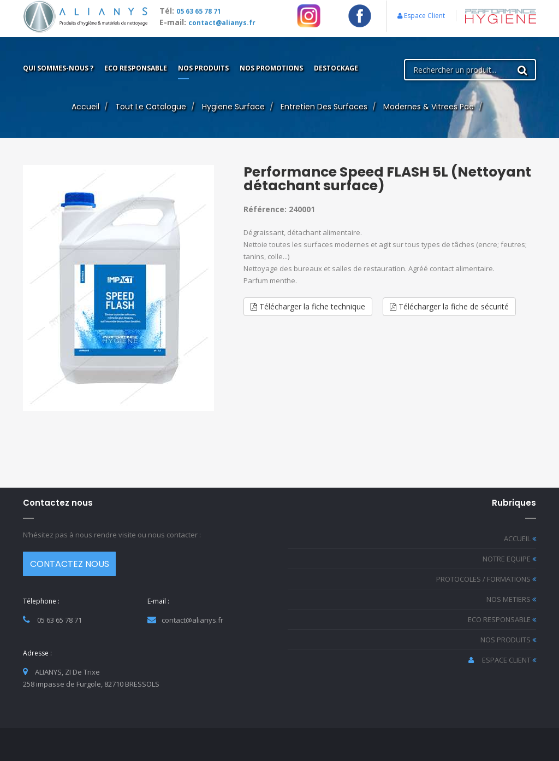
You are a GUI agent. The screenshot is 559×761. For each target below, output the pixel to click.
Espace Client (421, 15)
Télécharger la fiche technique (308, 306)
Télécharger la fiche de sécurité (449, 306)
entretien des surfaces (324, 106)
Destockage (336, 68)
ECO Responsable (135, 68)
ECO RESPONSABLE (502, 619)
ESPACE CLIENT (502, 660)
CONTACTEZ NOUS (69, 564)
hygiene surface (233, 106)
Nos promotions (271, 68)
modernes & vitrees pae (428, 106)
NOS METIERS (511, 599)
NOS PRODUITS (508, 640)
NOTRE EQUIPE (509, 559)
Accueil (85, 106)
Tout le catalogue (150, 106)
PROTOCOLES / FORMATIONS (486, 579)
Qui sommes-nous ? (58, 68)
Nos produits (203, 68)
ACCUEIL (520, 538)
